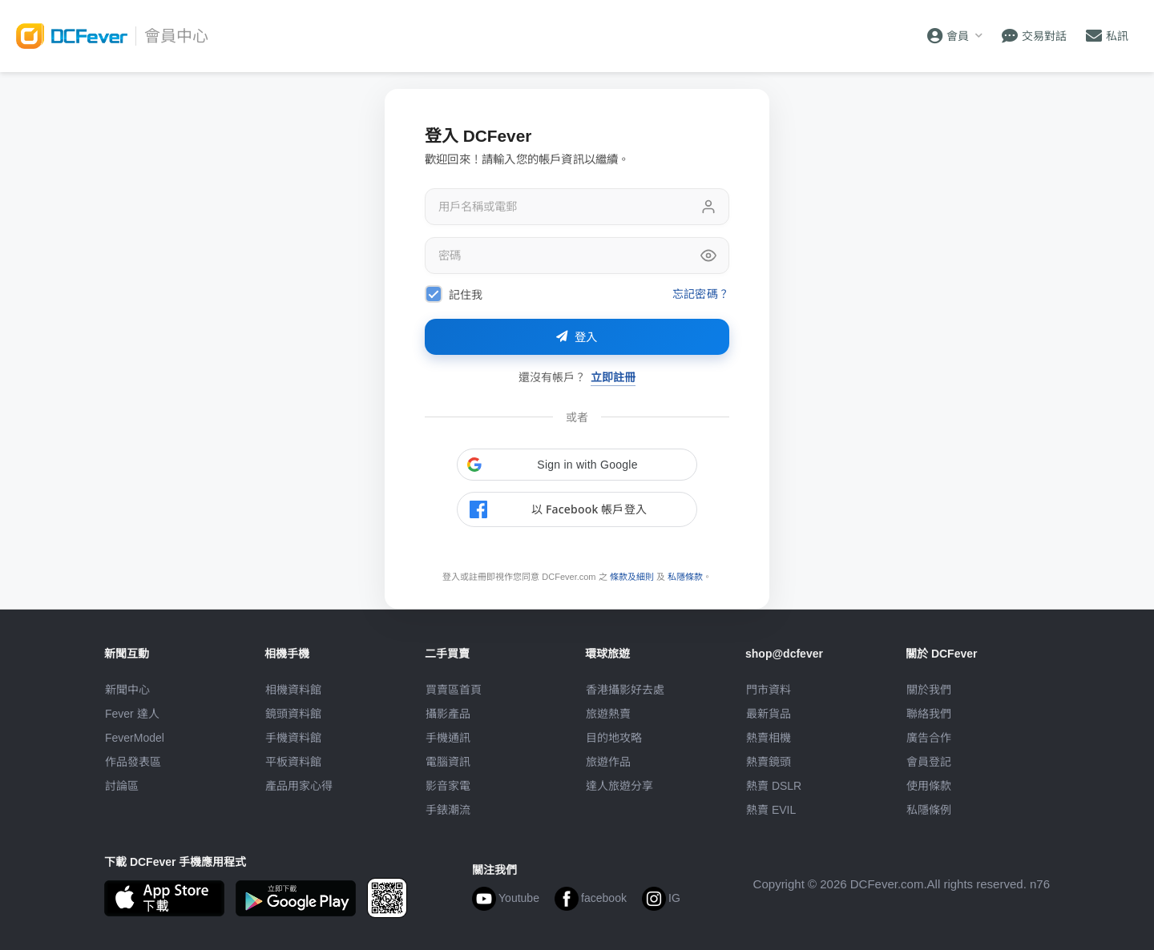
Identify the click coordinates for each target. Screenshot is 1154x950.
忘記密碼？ (700, 293)
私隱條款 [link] (685, 577)
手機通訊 (448, 737)
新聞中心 (127, 689)
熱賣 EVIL (771, 809)
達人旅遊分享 (619, 785)
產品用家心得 (299, 785)
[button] (577, 465)
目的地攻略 (614, 737)
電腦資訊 (448, 761)
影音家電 (448, 785)
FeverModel (134, 737)
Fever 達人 (132, 713)
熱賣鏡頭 (768, 761)
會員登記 (928, 761)
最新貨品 (768, 713)
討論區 (122, 785)
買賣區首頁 (454, 689)
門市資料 (768, 689)
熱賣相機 (768, 737)
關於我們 (928, 689)
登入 (577, 337)
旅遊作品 (608, 761)
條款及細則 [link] (632, 577)
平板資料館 (293, 761)
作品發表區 (133, 761)
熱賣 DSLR (773, 785)
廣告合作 (928, 737)
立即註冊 (613, 376)
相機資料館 (293, 689)
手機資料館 (293, 737)
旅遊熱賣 (608, 713)
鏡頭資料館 (293, 713)
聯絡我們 (928, 713)
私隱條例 (928, 809)
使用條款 (928, 785)
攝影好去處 (625, 689)
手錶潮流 (448, 809)
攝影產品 (448, 713)
